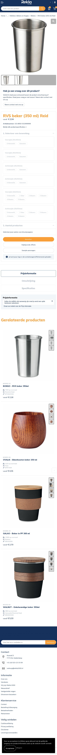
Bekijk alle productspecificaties (14, 127)
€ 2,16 (8, 397)
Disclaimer (4, 730)
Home (3, 16)
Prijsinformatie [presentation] (28, 273)
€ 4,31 (8, 471)
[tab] (28, 273)
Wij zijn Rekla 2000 (8, 685)
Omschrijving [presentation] (28, 281)
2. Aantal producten (13, 225)
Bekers (33, 16)
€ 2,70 (8, 544)
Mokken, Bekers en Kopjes (19, 16)
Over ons (4, 679)
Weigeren (19, 748)
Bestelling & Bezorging (9, 707)
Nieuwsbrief (5, 688)
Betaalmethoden (7, 710)
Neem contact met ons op (14, 105)
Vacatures (4, 682)
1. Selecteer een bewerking (16, 133)
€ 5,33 (8, 618)
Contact (4, 704)
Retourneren (5, 713)
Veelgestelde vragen (8, 691)
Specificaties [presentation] (28, 288)
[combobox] (20, 8)
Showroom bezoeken (8, 694)
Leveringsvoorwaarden (9, 733)
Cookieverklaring (7, 723)
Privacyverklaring (7, 726)
